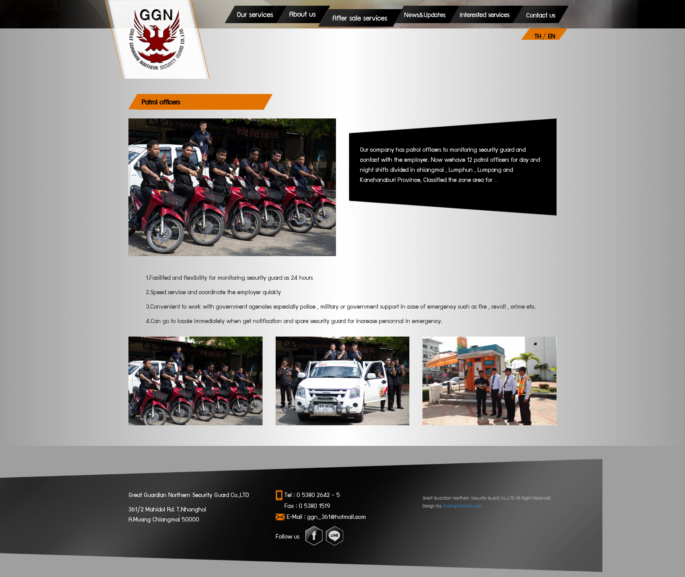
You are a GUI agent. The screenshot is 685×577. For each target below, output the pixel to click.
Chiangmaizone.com (462, 505)
